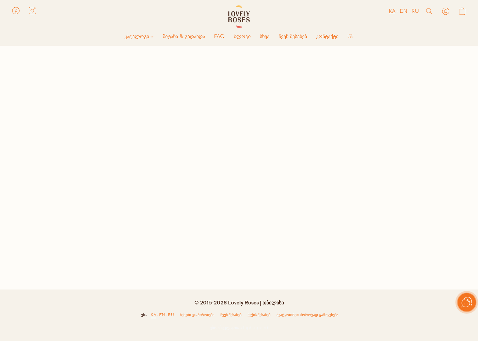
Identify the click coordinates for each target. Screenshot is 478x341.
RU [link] (171, 314)
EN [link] (162, 314)
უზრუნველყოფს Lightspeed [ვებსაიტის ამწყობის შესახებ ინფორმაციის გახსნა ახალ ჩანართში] (239, 327)
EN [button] (403, 11)
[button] (239, 17)
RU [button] (415, 11)
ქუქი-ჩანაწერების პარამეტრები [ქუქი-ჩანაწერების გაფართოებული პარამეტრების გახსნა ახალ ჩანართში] (259, 316)
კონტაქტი (327, 36)
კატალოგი (138, 36)
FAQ (219, 36)
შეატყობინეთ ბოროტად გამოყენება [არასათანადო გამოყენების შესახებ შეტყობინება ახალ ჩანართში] (307, 314)
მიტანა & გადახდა (184, 36)
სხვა (264, 36)
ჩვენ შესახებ (293, 36)
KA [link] (153, 314)
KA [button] (392, 11)
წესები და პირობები (197, 314)
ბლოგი (242, 36)
